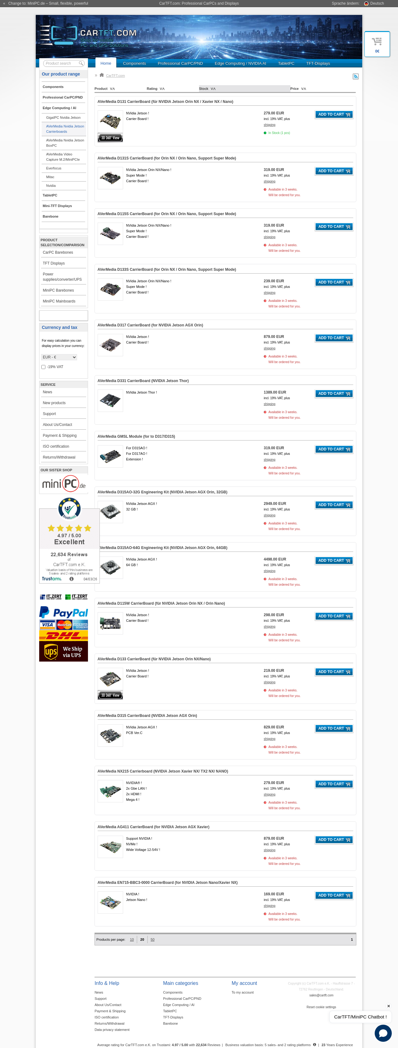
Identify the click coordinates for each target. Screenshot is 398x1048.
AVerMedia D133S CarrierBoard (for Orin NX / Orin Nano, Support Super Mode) (167, 269)
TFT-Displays (318, 63)
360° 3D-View (110, 137)
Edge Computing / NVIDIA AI (240, 63)
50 (153, 939)
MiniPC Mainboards (59, 301)
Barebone (170, 1023)
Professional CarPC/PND (180, 63)
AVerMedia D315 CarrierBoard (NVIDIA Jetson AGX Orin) (147, 715)
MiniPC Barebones (58, 290)
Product (101, 88)
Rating (152, 88)
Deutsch (377, 3)
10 (132, 939)
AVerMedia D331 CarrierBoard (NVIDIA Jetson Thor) (143, 381)
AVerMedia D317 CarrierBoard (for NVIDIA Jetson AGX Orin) (150, 325)
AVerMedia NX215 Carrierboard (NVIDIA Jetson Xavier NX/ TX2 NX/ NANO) (163, 771)
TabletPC (286, 63)
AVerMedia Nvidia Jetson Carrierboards (65, 128)
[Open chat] (383, 1033)
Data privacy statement (112, 1030)
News (47, 392)
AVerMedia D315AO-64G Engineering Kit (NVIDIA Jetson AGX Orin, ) (163, 548)
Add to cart (331, 114)
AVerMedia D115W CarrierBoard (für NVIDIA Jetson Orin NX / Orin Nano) (161, 603)
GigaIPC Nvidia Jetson (63, 117)
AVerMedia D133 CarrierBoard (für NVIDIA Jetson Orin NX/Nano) (154, 659)
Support (49, 414)
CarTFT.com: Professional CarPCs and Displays (199, 3)
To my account (243, 992)
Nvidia (51, 185)
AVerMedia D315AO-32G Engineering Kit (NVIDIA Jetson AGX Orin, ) (163, 492)
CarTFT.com (112, 75)
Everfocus (53, 168)
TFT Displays (54, 263)
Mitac (50, 177)
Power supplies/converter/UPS (62, 277)
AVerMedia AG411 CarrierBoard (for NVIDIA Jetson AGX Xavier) (154, 827)
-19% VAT (52, 367)
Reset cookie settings (321, 1007)
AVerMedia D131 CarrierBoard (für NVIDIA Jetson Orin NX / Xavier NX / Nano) (166, 101)
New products (54, 403)
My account (56, 315)
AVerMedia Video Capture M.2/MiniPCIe (63, 156)
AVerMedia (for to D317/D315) (136, 436)
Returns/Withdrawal (59, 457)
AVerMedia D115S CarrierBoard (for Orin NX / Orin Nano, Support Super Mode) (167, 214)
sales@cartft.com (321, 995)
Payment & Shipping (60, 435)
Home (105, 63)
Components (134, 63)
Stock (203, 88)
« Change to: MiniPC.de (45, 3)
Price (294, 88)
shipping (269, 125)
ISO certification (56, 446)
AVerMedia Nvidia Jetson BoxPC (65, 142)
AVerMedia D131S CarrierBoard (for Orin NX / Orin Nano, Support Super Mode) (167, 158)
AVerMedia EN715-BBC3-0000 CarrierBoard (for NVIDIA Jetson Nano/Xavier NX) (168, 882)
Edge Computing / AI (179, 1005)
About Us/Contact (57, 424)
